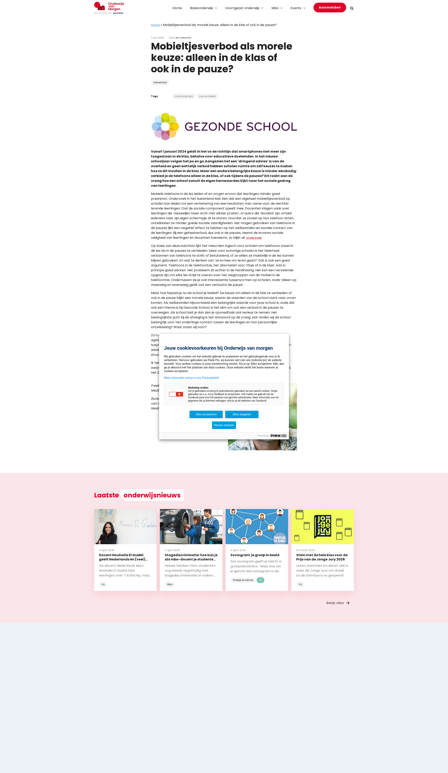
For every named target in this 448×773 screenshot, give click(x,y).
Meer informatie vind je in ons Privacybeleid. (192, 377)
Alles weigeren (242, 414)
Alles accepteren (206, 414)
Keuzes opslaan (224, 425)
